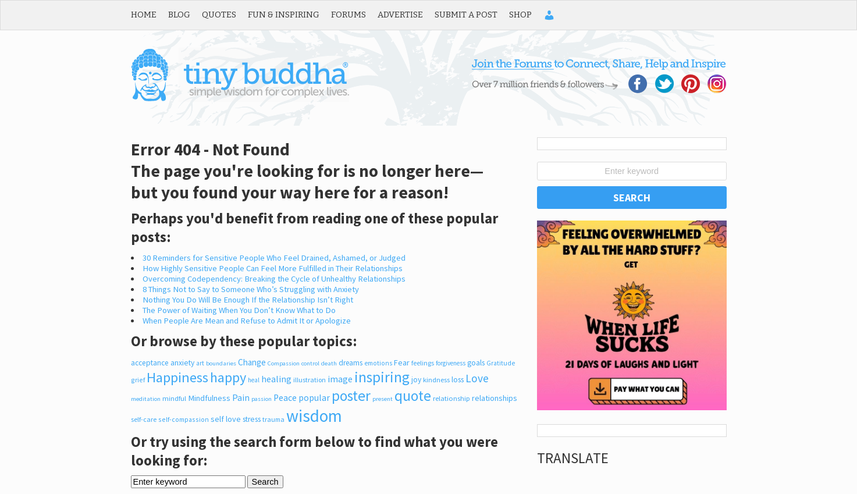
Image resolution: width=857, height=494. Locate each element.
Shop (520, 14)
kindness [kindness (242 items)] (436, 379)
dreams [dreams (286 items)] (350, 363)
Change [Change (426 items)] (252, 362)
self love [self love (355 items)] (226, 419)
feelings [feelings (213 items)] (422, 362)
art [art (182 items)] (200, 363)
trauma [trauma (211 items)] (273, 419)
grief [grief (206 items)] (138, 379)
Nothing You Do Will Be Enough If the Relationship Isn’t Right (248, 299)
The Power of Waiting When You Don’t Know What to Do (239, 310)
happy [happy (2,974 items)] (228, 377)
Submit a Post (466, 14)
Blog (179, 14)
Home (144, 14)
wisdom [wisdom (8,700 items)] (314, 416)
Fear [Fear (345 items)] (402, 362)
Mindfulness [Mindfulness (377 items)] (209, 398)
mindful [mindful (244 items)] (174, 398)
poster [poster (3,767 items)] (351, 395)
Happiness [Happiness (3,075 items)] (177, 377)
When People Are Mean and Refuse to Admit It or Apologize (247, 320)
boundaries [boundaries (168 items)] (221, 363)
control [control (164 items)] (310, 363)
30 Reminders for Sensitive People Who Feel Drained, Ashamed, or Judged (274, 258)
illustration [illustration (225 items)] (309, 379)
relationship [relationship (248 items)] (451, 398)
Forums (348, 14)
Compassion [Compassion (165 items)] (284, 363)
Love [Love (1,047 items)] (477, 378)
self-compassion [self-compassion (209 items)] (183, 419)
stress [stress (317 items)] (252, 419)
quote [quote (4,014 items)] (412, 395)
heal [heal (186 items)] (253, 380)
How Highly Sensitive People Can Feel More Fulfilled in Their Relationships (273, 268)
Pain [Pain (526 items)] (241, 397)
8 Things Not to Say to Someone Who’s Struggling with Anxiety (251, 289)
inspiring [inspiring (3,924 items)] (382, 377)
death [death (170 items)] (329, 363)
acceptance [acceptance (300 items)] (150, 363)
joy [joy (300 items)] (416, 380)
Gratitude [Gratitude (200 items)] (500, 363)
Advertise (400, 14)
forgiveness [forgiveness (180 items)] (450, 363)
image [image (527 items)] (340, 379)
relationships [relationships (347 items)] (494, 398)
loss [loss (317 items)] (457, 380)
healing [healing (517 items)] (276, 379)
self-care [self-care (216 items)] (144, 419)
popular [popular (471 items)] (314, 397)
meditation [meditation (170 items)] (146, 399)
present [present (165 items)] (382, 399)
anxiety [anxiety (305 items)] (182, 363)
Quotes (219, 14)
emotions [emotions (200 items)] (378, 363)
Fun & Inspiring (283, 14)
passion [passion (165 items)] (261, 399)
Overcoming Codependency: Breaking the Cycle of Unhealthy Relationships (274, 278)
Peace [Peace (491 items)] (285, 397)
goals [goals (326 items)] (476, 362)
